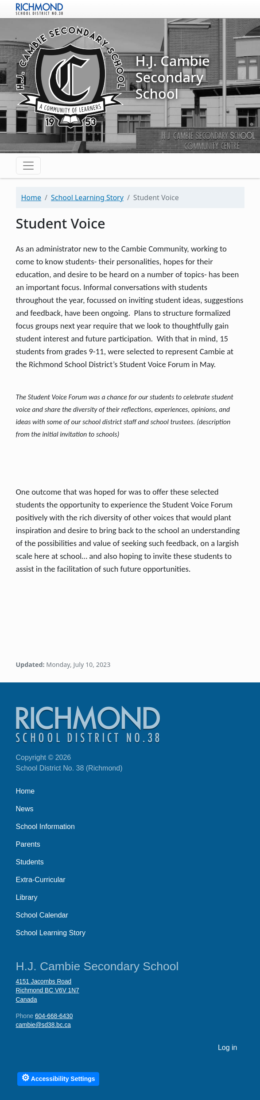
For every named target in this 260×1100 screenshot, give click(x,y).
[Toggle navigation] (28, 165)
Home (31, 197)
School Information (45, 826)
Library (27, 897)
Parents (28, 844)
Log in (227, 1047)
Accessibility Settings (58, 1078)
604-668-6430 (54, 1016)
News (25, 809)
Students (30, 862)
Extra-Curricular (41, 879)
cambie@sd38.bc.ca (43, 1025)
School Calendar (42, 915)
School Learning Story (87, 197)
